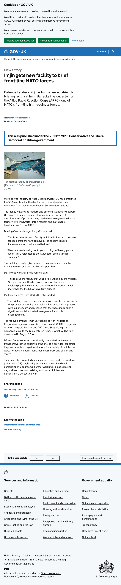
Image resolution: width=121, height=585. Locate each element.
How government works (95, 531)
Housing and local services (58, 509)
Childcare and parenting (17, 512)
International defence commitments (58, 59)
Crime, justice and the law (18, 524)
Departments (89, 491)
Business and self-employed (19, 506)
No (55, 458)
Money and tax (51, 515)
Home (7, 59)
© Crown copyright (106, 576)
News (85, 497)
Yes (39, 458)
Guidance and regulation (95, 503)
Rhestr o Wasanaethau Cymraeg (48, 559)
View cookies (78, 40)
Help (7, 555)
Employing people (53, 497)
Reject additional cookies (54, 40)
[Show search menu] (113, 51)
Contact (67, 555)
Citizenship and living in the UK (21, 518)
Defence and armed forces (25, 59)
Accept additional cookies (20, 40)
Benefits (8, 491)
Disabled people (13, 531)
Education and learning (56, 491)
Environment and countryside (59, 503)
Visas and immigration (55, 531)
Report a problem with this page (96, 458)
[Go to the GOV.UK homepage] (15, 51)
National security (12, 429)
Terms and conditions (16, 559)
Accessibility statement (47, 555)
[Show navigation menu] (102, 51)
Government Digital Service (19, 563)
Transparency (89, 524)
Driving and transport (16, 537)
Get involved (89, 537)
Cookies (27, 555)
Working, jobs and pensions (58, 537)
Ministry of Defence (20, 117)
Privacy (16, 555)
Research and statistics (95, 509)
